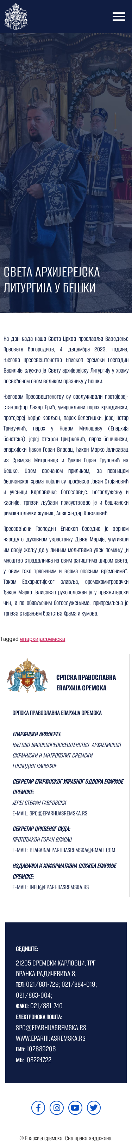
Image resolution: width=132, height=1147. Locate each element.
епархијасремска (42, 639)
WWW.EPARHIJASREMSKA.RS (51, 1038)
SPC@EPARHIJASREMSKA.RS (51, 1027)
